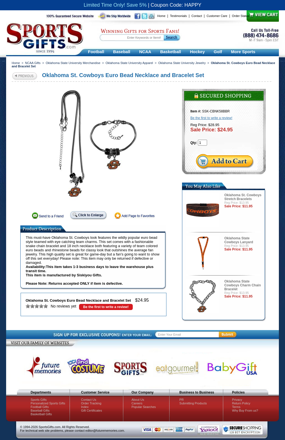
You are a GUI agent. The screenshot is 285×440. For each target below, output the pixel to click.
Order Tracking (91, 403)
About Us (137, 399)
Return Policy (241, 403)
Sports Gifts (38, 399)
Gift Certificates (91, 410)
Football (96, 51)
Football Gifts (40, 407)
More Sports (243, 51)
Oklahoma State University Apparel (129, 63)
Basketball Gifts (41, 414)
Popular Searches (143, 407)
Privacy (237, 399)
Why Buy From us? (245, 410)
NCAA (145, 51)
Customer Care (217, 16)
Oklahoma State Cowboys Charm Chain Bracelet (242, 285)
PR (182, 399)
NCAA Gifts (33, 63)
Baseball (121, 51)
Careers (136, 403)
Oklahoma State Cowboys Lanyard (238, 240)
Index (85, 407)
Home (161, 16)
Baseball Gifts (40, 410)
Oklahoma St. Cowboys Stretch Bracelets (242, 197)
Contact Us (88, 399)
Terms (236, 407)
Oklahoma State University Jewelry (182, 63)
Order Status (240, 16)
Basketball (170, 51)
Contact (196, 16)
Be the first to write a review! (106, 307)
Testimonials (178, 16)
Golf (218, 51)
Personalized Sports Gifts (48, 403)
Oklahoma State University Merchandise (73, 63)
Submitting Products (193, 403)
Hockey (197, 51)
